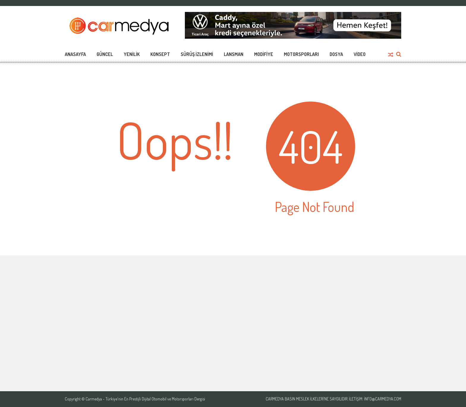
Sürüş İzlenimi (197, 54)
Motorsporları (301, 54)
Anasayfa (75, 54)
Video (360, 54)
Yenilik (132, 54)
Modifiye (263, 54)
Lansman (233, 54)
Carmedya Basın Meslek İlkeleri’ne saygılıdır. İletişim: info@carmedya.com (333, 399)
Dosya (336, 54)
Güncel (105, 54)
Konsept (160, 54)
